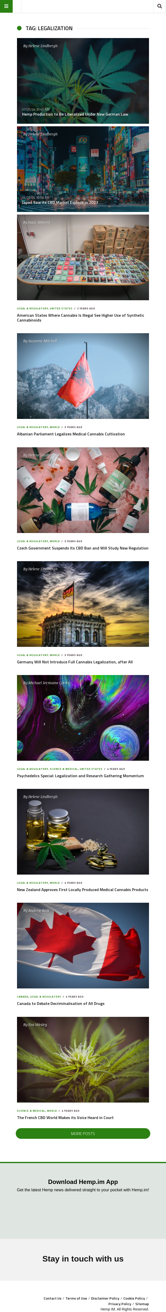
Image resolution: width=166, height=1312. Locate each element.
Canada (22, 997)
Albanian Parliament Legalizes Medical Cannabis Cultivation (71, 434)
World (55, 427)
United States (61, 308)
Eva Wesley (37, 1024)
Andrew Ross (38, 910)
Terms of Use (76, 1298)
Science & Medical (64, 769)
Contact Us (52, 1298)
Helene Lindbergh (43, 45)
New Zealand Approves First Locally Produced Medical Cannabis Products (82, 890)
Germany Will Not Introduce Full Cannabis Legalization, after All (75, 662)
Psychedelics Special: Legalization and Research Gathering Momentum (80, 776)
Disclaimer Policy (105, 1298)
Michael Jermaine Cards (48, 682)
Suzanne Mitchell (42, 341)
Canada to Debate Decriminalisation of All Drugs (61, 1003)
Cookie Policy (134, 1298)
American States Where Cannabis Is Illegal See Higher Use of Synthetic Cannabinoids (80, 317)
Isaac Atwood (39, 222)
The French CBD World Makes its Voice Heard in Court (65, 1117)
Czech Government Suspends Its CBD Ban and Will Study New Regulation (82, 548)
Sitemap (142, 1304)
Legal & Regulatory (32, 308)
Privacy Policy (119, 1304)
